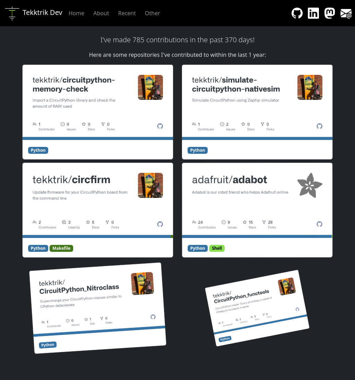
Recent (127, 13)
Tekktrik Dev (32, 13)
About (101, 13)
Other (152, 13)
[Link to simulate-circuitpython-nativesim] (257, 102)
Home (77, 13)
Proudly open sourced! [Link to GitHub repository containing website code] (209, 370)
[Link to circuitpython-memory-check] (98, 102)
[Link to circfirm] (97, 200)
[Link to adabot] (256, 203)
